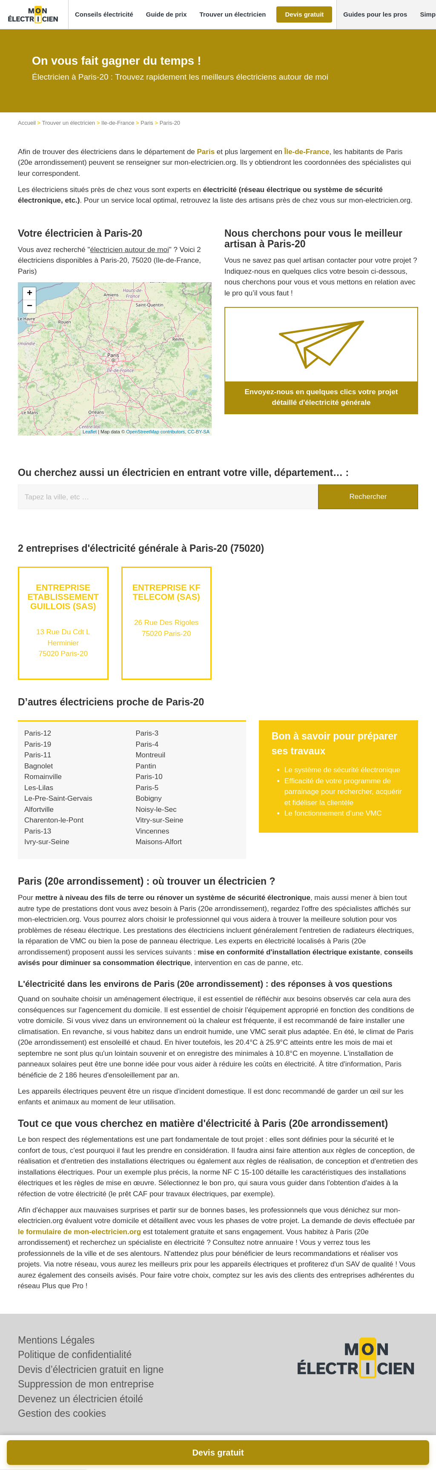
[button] (104, 15)
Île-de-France (307, 152)
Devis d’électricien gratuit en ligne (91, 1369)
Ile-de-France (117, 123)
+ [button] (29, 293)
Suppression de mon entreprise (86, 1384)
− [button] (29, 306)
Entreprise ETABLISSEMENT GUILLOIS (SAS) (63, 597)
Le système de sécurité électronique (342, 770)
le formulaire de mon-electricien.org (79, 1232)
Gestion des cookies (62, 1413)
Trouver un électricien (68, 123)
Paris (147, 123)
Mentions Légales (56, 1340)
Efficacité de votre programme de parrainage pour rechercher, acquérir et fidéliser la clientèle (343, 792)
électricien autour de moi (129, 250)
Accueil (27, 123)
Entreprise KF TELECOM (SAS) (166, 592)
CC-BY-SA (198, 431)
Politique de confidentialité (75, 1354)
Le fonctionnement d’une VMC (333, 813)
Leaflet (90, 431)
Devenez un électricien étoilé (80, 1398)
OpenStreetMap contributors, (156, 431)
